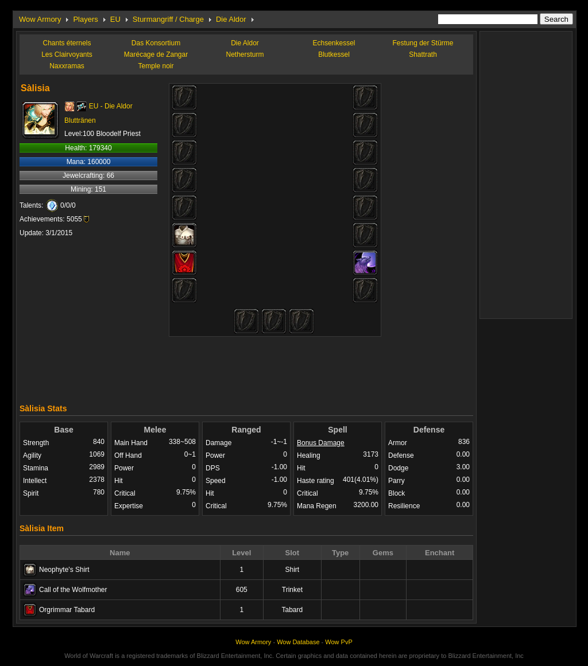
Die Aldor (231, 19)
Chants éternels (66, 43)
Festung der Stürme (422, 43)
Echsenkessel (333, 43)
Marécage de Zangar (156, 54)
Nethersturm (245, 54)
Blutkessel (334, 54)
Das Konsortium (155, 43)
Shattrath (423, 54)
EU (115, 19)
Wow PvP (338, 641)
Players (85, 19)
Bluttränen (80, 120)
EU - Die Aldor (111, 106)
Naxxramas (66, 66)
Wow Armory (40, 19)
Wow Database (298, 641)
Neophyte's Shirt (64, 570)
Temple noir (155, 66)
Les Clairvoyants (66, 54)
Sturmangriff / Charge (168, 19)
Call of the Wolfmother (73, 590)
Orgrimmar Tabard (67, 610)
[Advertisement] (246, 367)
